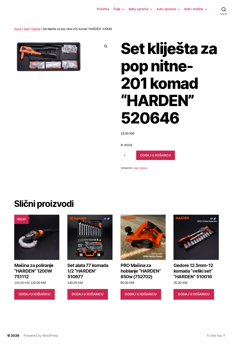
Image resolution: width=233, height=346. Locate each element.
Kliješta (35, 29)
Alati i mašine (193, 9)
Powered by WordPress (40, 335)
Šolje (117, 9)
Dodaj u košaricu (155, 155)
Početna (103, 9)
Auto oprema (166, 9)
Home (18, 29)
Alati (26, 29)
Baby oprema (138, 9)
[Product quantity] (128, 155)
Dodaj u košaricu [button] (34, 294)
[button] (105, 46)
